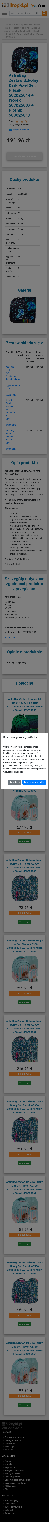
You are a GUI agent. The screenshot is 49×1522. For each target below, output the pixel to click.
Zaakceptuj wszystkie (34, 782)
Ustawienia (14, 782)
